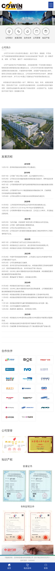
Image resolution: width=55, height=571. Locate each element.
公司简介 (9, 33)
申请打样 (10, 550)
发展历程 (18, 33)
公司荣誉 (36, 33)
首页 (9, 566)
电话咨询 (27, 566)
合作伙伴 (27, 33)
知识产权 (46, 33)
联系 (46, 566)
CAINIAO (31, 560)
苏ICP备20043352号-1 (42, 557)
